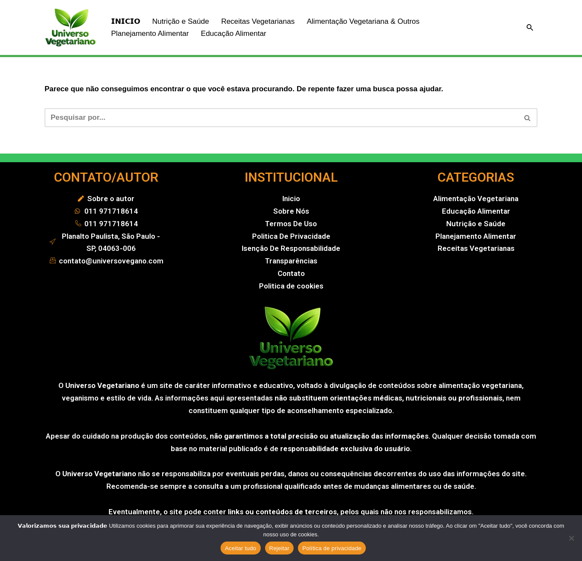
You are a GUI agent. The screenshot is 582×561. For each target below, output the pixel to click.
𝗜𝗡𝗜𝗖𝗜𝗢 (125, 21)
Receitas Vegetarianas (257, 21)
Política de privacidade (331, 548)
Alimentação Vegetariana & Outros (363, 21)
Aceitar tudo (240, 548)
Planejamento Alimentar (150, 33)
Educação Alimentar (233, 33)
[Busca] (530, 27)
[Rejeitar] (571, 538)
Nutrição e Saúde (180, 21)
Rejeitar (279, 548)
